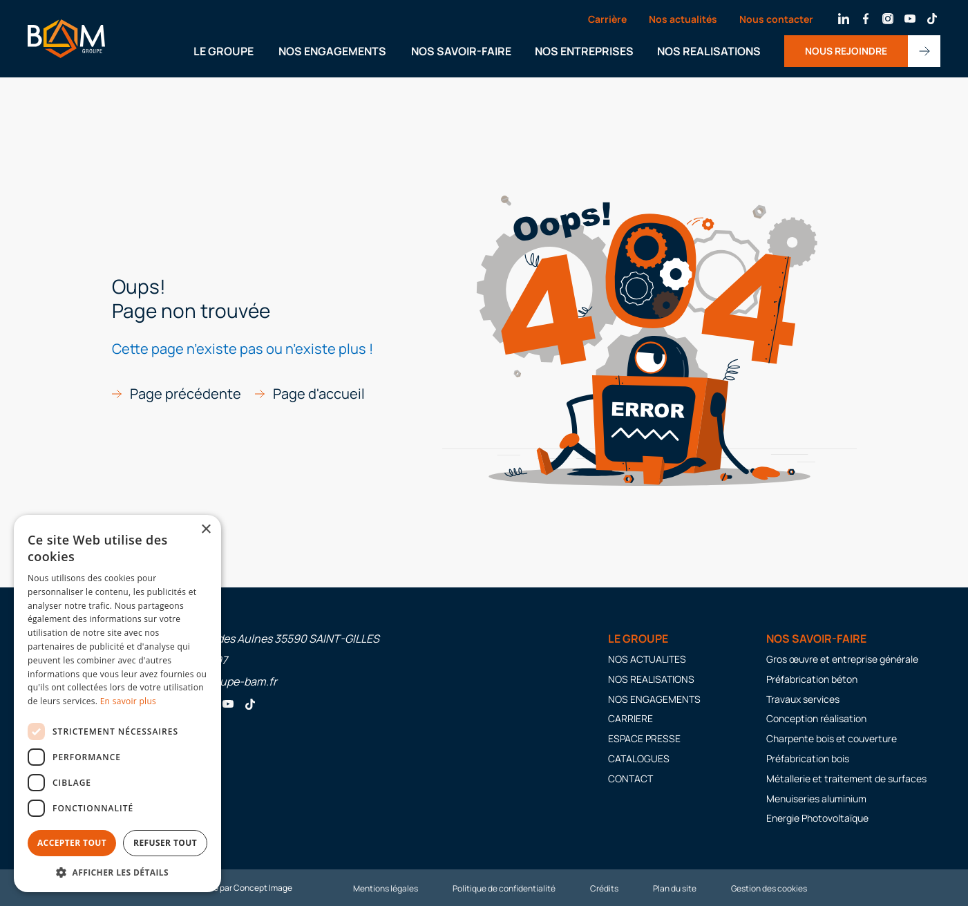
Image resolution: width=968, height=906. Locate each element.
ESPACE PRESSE (644, 738)
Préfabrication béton (811, 679)
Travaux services (802, 699)
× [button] (205, 530)
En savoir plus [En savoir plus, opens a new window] (128, 701)
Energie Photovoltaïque (817, 817)
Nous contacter (776, 19)
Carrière (607, 19)
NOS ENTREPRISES (584, 51)
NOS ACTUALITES (647, 659)
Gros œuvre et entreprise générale (842, 659)
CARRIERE (630, 718)
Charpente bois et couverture (831, 738)
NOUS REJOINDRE (846, 50)
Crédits (604, 888)
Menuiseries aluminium (816, 798)
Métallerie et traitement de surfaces (846, 778)
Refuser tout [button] (165, 843)
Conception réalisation (816, 718)
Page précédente (185, 394)
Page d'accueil (319, 394)
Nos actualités (683, 19)
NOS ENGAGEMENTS (332, 51)
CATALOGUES (639, 758)
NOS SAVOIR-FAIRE (461, 51)
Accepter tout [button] (71, 843)
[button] (117, 871)
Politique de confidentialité (504, 888)
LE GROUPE (223, 51)
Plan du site (674, 888)
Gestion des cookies (769, 888)
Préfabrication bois (807, 758)
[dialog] (117, 703)
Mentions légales (385, 888)
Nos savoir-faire (816, 639)
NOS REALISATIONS (709, 51)
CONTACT (630, 778)
